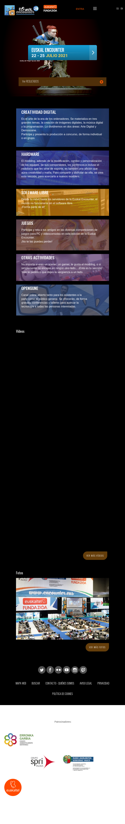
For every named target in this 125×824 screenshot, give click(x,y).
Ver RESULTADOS (30, 81)
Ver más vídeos (95, 555)
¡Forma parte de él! (33, 207)
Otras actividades (37, 257)
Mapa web (21, 683)
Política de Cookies (62, 694)
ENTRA (80, 9)
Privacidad (103, 683)
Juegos (27, 223)
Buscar (36, 683)
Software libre (35, 192)
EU (118, 8)
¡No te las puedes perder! (37, 241)
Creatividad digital (38, 112)
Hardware (30, 154)
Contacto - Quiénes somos (59, 683)
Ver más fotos (97, 647)
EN (122, 8)
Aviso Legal (86, 683)
